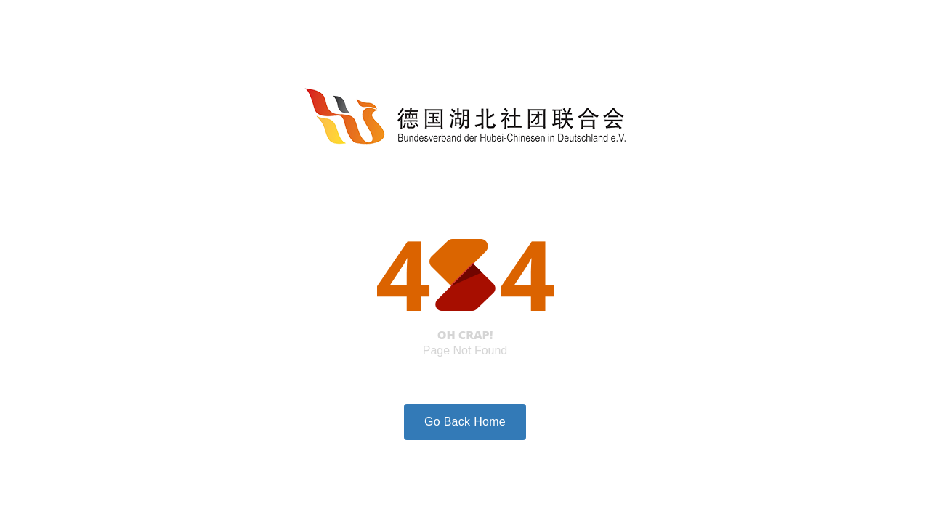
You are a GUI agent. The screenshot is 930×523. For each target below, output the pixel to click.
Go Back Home (465, 421)
